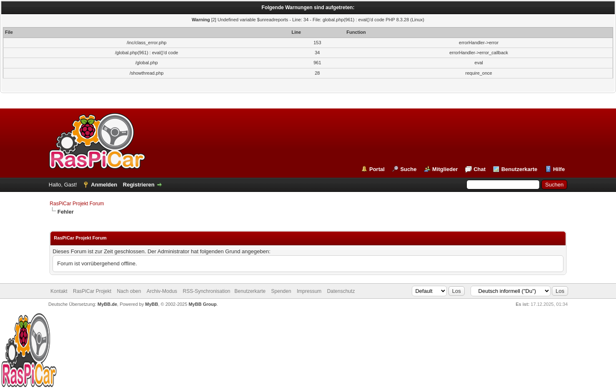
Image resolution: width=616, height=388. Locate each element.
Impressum (309, 291)
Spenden (281, 291)
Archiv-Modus (162, 291)
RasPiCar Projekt (93, 291)
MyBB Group (202, 304)
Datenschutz (341, 291)
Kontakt (59, 291)
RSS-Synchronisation (206, 291)
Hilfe (559, 169)
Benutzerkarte (519, 169)
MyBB (151, 304)
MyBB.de (107, 304)
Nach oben (129, 291)
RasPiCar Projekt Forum (77, 204)
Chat (479, 169)
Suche (408, 169)
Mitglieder (445, 169)
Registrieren (139, 184)
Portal (377, 169)
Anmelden (104, 184)
